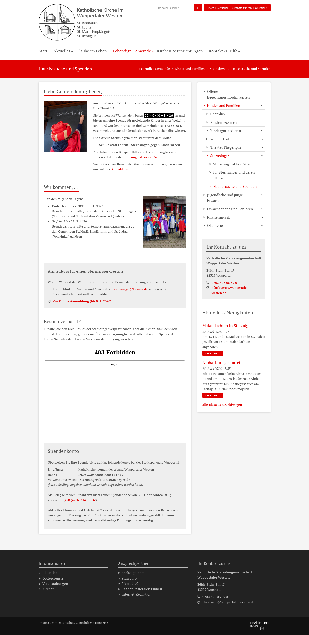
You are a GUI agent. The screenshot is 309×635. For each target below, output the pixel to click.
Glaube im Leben (91, 51)
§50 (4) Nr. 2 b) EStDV (80, 500)
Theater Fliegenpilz (225, 147)
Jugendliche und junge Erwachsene (225, 197)
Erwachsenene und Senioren (230, 208)
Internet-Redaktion (134, 594)
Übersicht (261, 8)
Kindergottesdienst (225, 130)
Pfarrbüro (127, 578)
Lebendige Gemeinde (132, 51)
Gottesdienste (51, 578)
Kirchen (47, 589)
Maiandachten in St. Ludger (227, 325)
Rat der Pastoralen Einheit (140, 589)
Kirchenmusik (218, 217)
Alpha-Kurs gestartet (221, 362)
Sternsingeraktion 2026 (140, 157)
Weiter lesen (212, 353)
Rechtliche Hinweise (93, 623)
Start (211, 8)
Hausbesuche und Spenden (251, 68)
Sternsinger (218, 68)
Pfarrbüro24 (129, 583)
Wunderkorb (220, 139)
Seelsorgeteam (131, 573)
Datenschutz (66, 623)
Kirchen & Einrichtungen (180, 51)
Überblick (217, 113)
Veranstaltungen (242, 8)
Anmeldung (119, 169)
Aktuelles (222, 8)
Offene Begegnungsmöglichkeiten (228, 94)
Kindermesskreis (223, 122)
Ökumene (215, 225)
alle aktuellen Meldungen (222, 404)
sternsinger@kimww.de (130, 289)
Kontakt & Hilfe (223, 51)
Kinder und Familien (190, 68)
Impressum (46, 623)
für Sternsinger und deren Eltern (234, 175)
